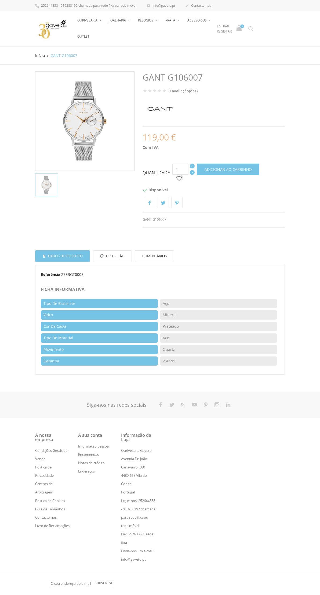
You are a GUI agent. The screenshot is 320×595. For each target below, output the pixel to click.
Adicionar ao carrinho (228, 169)
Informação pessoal (94, 445)
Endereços (86, 471)
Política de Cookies (50, 500)
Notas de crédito (91, 462)
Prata (170, 20)
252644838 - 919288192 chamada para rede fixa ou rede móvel (85, 5)
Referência (50, 274)
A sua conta (90, 435)
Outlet (83, 36)
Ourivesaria (87, 20)
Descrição (115, 256)
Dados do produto (65, 256)
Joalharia (118, 20)
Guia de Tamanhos (50, 509)
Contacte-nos (198, 6)
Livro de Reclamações (52, 525)
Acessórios (197, 20)
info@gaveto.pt (161, 6)
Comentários (154, 256)
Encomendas (88, 454)
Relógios (146, 20)
